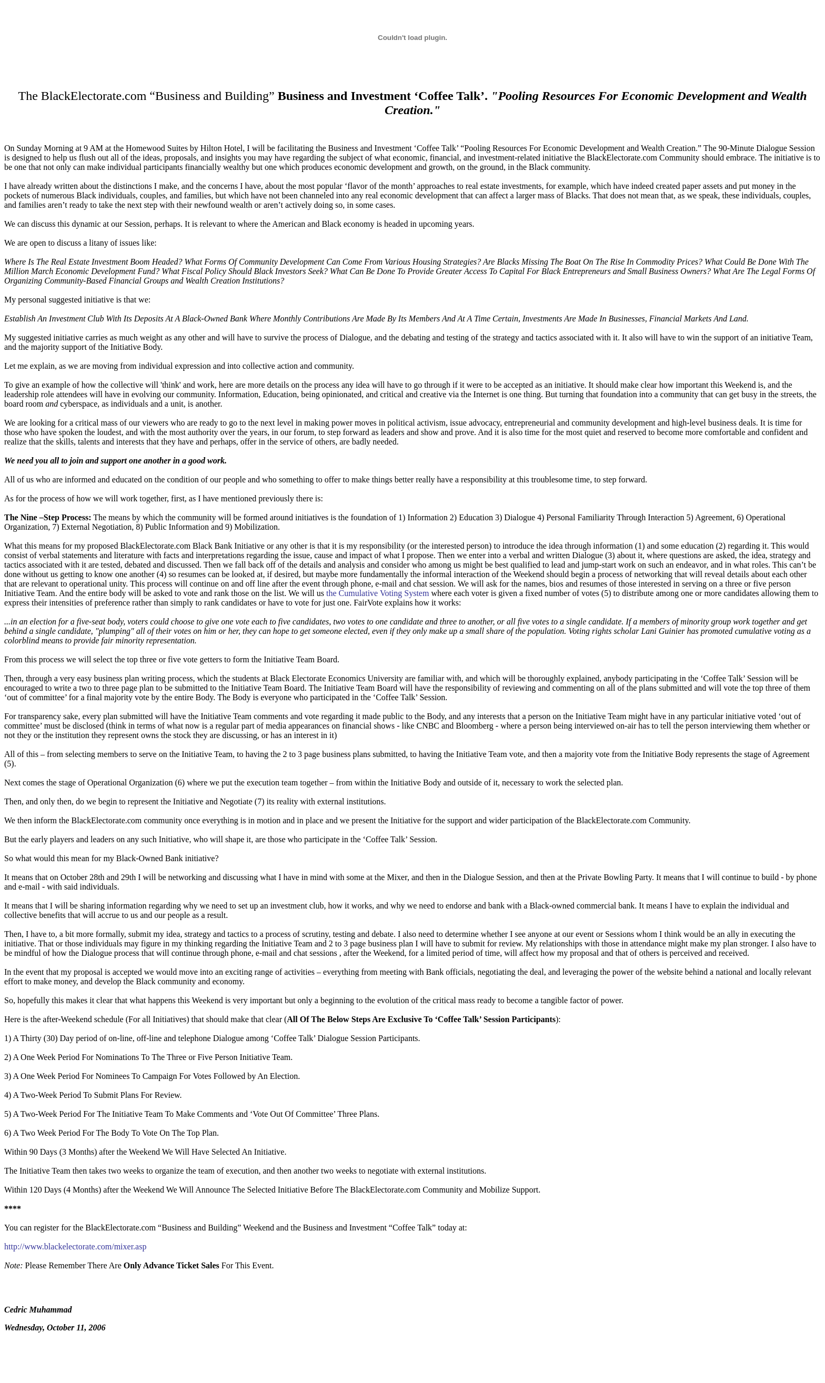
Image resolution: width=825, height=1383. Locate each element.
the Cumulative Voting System (377, 593)
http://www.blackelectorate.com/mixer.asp (75, 1246)
